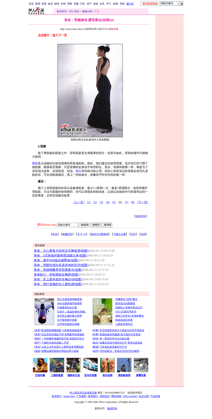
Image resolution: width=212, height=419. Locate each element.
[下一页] (142, 202)
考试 (37, 346)
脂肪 (35, 163)
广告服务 (81, 396)
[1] (88, 202)
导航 (122, 3)
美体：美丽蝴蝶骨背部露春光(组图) (58, 269)
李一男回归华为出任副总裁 (114, 338)
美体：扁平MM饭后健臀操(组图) (56, 260)
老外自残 (107, 375)
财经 (56, 3)
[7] (126, 202)
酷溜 (95, 346)
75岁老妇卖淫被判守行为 (113, 346)
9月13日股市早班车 (125, 311)
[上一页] (79, 202)
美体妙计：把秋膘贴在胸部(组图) (56, 274)
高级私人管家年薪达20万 (129, 307)
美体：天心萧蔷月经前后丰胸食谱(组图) (61, 250)
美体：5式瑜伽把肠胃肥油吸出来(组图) (60, 255)
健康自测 (87, 11)
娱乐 (50, 3)
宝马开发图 (90, 375)
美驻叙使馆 (124, 375)
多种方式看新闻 (99, 234)
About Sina (69, 396)
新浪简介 (57, 396)
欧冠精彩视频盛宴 (51, 330)
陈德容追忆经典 (124, 319)
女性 (102, 3)
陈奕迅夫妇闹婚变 (125, 303)
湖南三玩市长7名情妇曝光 (129, 315)
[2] (95, 202)
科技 (63, 3)
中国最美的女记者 (67, 307)
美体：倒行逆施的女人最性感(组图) (58, 284)
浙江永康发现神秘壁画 (69, 299)
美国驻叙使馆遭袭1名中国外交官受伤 (120, 334)
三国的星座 (57, 375)
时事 (95, 330)
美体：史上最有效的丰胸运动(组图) (58, 279)
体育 (44, 3)
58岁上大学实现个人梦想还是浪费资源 (62, 346)
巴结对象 (40, 375)
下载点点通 (119, 234)
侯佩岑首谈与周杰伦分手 (113, 342)
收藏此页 (67, 234)
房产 (89, 3)
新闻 (37, 3)
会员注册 (144, 396)
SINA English (130, 396)
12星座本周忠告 (124, 324)
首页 (31, 3)
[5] (114, 202)
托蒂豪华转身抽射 (74, 334)
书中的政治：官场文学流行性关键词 (119, 351)
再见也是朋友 (135, 342)
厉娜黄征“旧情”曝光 (126, 299)
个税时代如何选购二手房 (55, 342)
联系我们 (93, 396)
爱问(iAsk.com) (46, 224)
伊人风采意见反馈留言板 (83, 392)
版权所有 (112, 408)
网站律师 (116, 396)
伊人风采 (74, 11)
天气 (108, 3)
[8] (132, 202)
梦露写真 (141, 375)
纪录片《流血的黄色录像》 (72, 311)
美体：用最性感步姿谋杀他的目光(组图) (61, 265)
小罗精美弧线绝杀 (72, 330)
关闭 (143, 234)
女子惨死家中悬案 (67, 319)
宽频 (76, 3)
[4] (107, 202)
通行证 (130, 3)
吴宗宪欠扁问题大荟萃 (69, 315)
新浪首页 (62, 11)
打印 (133, 234)
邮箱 (115, 3)
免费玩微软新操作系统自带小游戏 (60, 351)
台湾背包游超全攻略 (68, 324)
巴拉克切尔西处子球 (52, 334)
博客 (69, 3)
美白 (78, 171)
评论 (54, 234)
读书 (95, 351)
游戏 (95, 3)
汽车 (82, 3)
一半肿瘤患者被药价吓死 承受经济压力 (62, 338)
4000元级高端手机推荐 (69, 303)
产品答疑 (155, 396)
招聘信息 (105, 396)
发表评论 (141, 216)
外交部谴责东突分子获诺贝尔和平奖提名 (122, 330)
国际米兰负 (73, 375)
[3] (101, 202)
